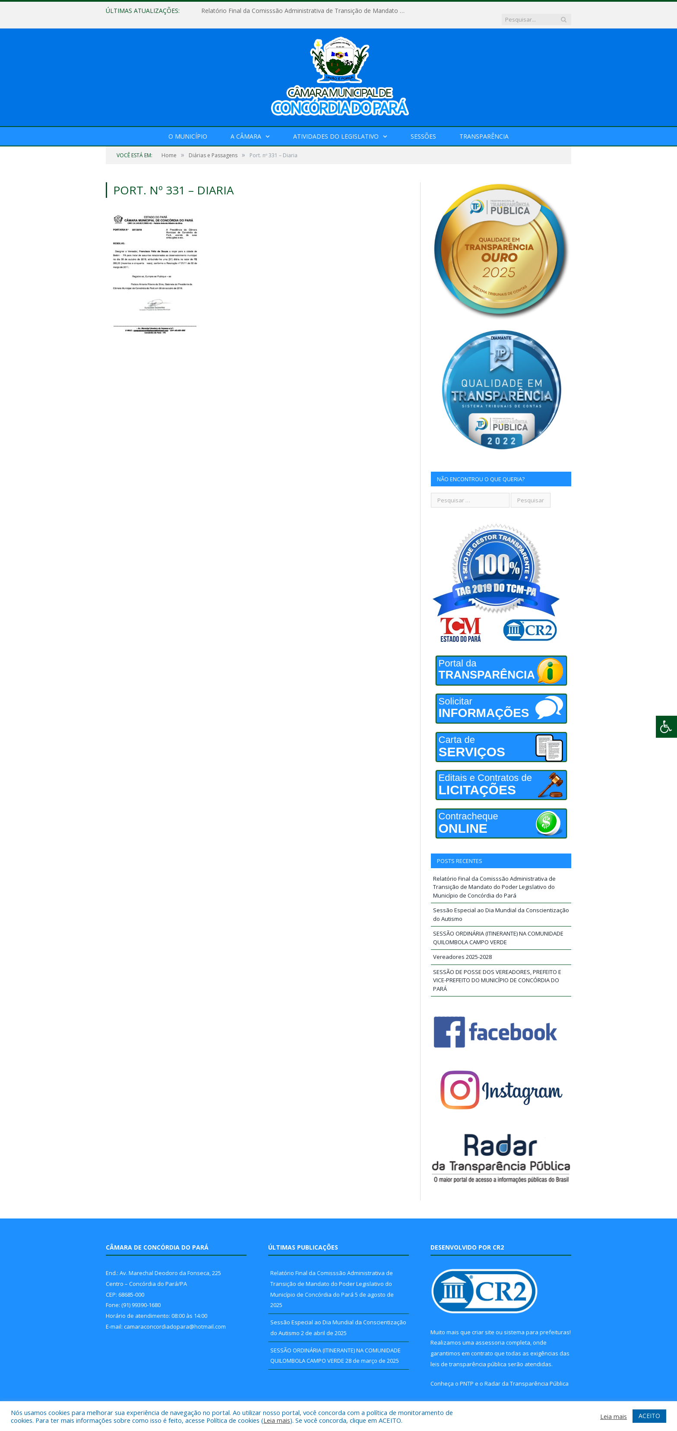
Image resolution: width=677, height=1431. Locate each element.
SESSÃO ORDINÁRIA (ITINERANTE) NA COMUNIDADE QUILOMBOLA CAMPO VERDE (498, 929)
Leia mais (276, 1420)
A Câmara (246, 128)
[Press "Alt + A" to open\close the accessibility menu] (666, 727)
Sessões (423, 128)
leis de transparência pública (468, 1355)
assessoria (490, 1334)
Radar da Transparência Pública (526, 1375)
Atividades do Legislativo (336, 128)
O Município (187, 128)
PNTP (467, 1375)
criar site (483, 1323)
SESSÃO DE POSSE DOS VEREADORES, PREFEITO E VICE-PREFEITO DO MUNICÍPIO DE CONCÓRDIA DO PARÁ (497, 971)
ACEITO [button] (649, 1416)
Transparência (484, 128)
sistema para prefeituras (536, 1323)
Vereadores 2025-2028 (462, 948)
